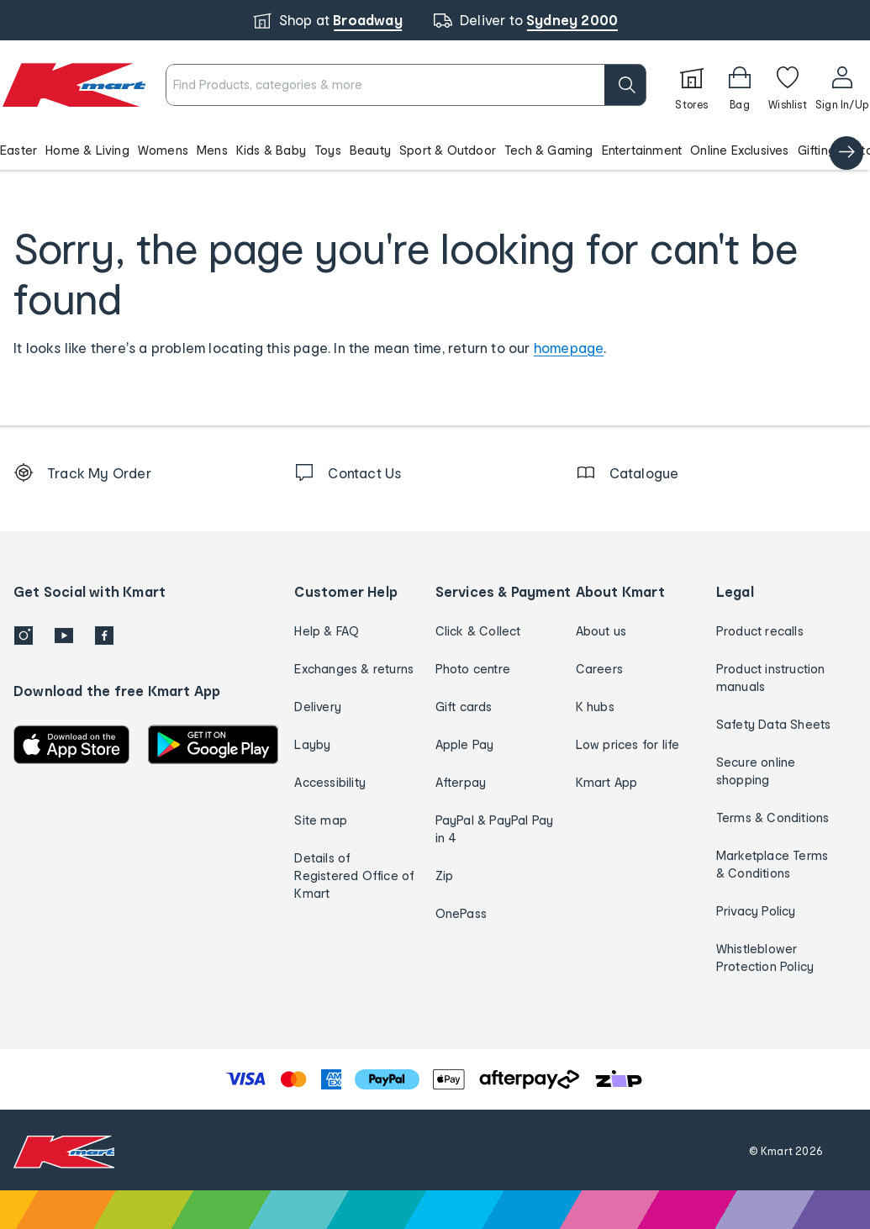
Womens (163, 150)
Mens (212, 150)
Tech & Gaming (548, 150)
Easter (18, 150)
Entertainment (642, 150)
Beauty (370, 150)
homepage (569, 348)
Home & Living (87, 150)
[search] (625, 85)
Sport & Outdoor (447, 150)
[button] (435, 149)
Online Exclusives (739, 150)
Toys (327, 150)
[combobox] (406, 85)
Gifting (817, 150)
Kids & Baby (271, 150)
